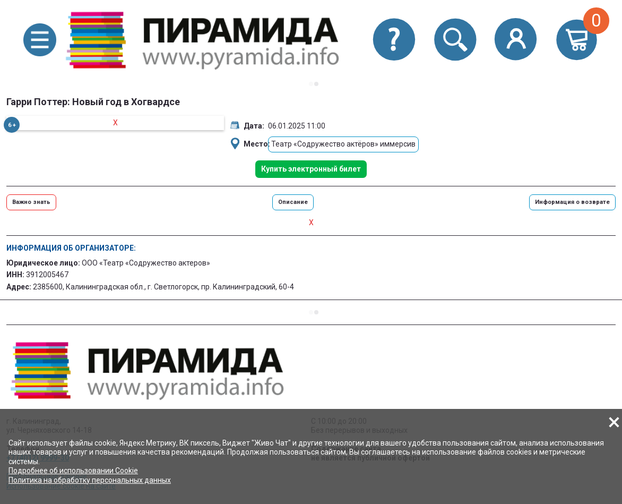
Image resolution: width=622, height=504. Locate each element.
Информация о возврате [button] (572, 202)
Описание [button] (293, 202)
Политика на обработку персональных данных (89, 480)
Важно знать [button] (31, 202)
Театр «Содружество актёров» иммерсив (343, 144)
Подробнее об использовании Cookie (73, 470)
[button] (39, 40)
